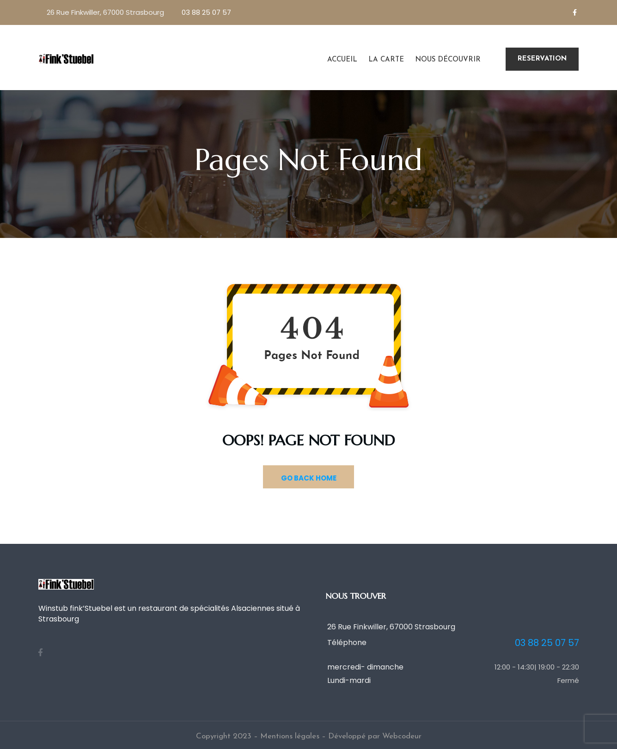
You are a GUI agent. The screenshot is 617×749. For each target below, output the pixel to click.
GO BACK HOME (308, 478)
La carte (386, 59)
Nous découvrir (448, 59)
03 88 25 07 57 (206, 12)
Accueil (342, 59)
